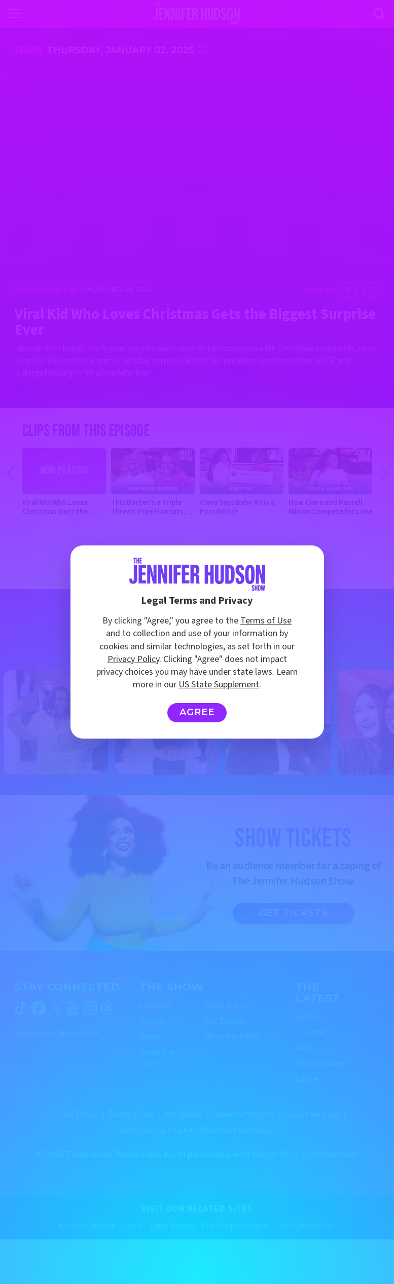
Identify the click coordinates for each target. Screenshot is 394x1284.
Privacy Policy (133, 659)
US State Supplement (218, 684)
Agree (197, 712)
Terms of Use (266, 620)
